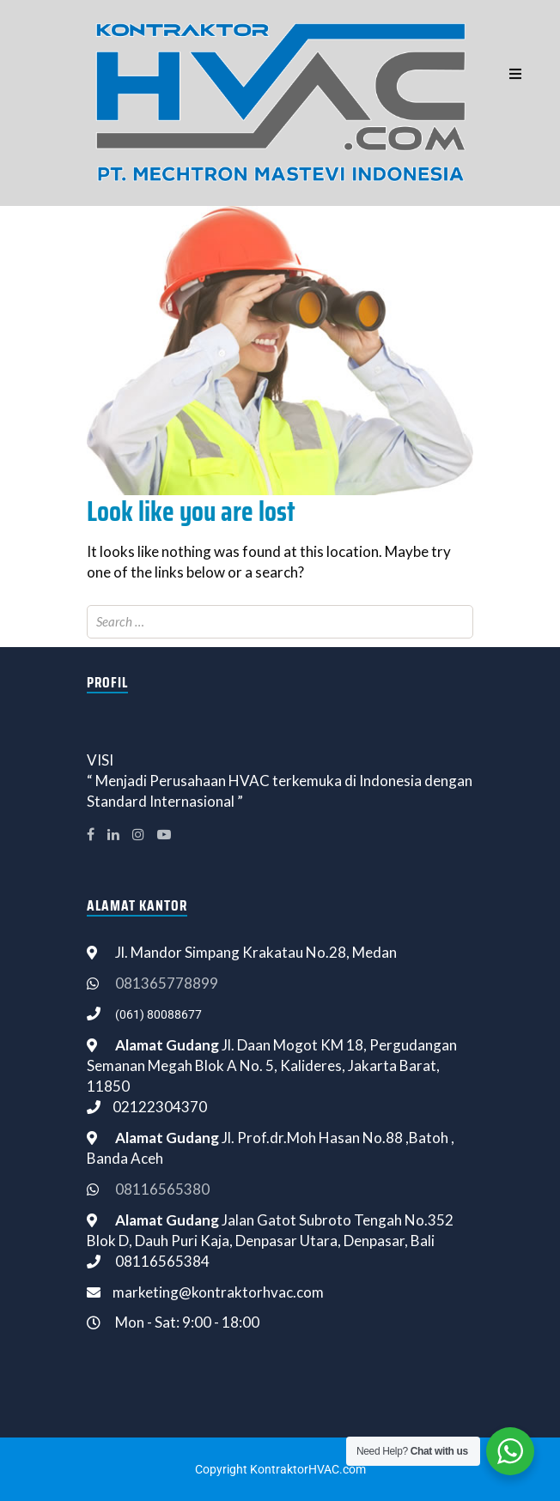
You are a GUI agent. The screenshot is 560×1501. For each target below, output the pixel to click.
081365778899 (166, 983)
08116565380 (162, 1189)
